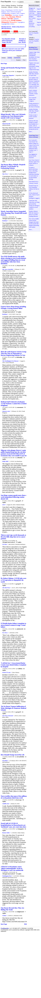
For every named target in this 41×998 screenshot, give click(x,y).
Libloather (20, 457)
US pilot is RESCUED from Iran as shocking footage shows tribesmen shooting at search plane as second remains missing (34, 173)
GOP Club (31, 13)
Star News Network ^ (8, 715)
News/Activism (33, 15)
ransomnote (20, 407)
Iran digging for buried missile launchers (33, 155)
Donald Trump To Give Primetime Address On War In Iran (34, 188)
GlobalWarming (5, 13)
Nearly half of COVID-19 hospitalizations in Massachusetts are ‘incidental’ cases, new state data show (13, 825)
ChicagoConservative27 (8, 218)
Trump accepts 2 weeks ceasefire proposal (33, 116)
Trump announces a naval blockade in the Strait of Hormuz (34, 105)
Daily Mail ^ (5, 461)
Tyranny (21, 15)
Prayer (3, 10)
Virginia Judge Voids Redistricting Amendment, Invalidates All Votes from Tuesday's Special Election (34, 56)
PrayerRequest (9, 10)
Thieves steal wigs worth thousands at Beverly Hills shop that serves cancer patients (13, 536)
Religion (31, 16)
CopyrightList (21, 22)
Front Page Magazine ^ (8, 75)
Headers (18, 60)
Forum (14, 1)
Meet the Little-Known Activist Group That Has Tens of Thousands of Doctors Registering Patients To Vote (13, 353)
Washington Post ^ (7, 876)
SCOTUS (15, 10)
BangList (3, 11)
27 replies (18, 542)
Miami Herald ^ (6, 123)
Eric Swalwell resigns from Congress (32, 99)
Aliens (8, 11)
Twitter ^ (4, 915)
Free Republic (6, 1)
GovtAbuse (15, 15)
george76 (19, 170)
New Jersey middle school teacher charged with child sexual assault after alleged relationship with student (34, 223)
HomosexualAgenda (16, 11)
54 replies (18, 874)
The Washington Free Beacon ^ (10, 361)
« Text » (24, 60)
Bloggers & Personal (32, 9)
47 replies (18, 312)
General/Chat (32, 11)
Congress (22, 13)
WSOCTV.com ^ (6, 672)
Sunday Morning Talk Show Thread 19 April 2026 (33, 73)
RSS (25, 924)
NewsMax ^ (5, 760)
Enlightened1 (20, 911)
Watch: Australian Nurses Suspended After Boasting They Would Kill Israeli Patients (14, 213)
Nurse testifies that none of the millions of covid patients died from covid (14, 797)
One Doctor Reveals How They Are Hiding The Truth (12, 909)
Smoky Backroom (31, 22)
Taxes (17, 13)
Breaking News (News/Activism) (33, 48)
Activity (10, 57)
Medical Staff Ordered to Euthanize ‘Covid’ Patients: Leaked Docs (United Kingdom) (13, 403)
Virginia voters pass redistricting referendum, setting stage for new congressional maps (34, 66)
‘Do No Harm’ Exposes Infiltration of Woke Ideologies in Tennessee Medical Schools (13, 708)
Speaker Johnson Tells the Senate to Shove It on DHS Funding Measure (33, 214)
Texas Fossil (20, 265)
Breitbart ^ (5, 220)
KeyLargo (19, 800)
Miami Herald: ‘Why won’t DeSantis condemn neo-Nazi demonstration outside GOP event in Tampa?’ (13, 116)
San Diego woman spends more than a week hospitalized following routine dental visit (13, 497)
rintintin (19, 120)
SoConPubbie (20, 756)
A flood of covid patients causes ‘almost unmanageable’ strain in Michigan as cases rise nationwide (12, 868)
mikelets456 (20, 629)
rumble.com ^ (6, 803)
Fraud (2, 15)
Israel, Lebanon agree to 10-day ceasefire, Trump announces (33, 93)
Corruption (13, 13)
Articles (4, 58)
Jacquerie (19, 71)
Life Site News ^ (6, 587)
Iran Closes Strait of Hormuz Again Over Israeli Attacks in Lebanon (34, 162)
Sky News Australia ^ (8, 269)
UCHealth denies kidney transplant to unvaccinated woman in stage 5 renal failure (13, 625)
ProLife (21, 10)
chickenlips (19, 357)
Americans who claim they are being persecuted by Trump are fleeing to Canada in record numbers (34, 205)
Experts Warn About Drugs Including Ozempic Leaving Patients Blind (13, 307)
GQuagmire (20, 829)
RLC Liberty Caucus (32, 19)
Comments (17, 57)
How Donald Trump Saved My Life (12, 755)
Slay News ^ (5, 174)
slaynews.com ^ (6, 411)
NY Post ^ (5, 544)
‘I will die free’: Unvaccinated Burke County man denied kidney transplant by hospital (13, 664)
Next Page (4, 63)
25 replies (18, 218)
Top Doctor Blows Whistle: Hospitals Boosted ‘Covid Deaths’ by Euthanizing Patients (13, 166)
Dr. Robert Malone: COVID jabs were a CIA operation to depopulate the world (13, 580)
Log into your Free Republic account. (34, 40)
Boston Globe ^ (6, 832)
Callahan (19, 668)
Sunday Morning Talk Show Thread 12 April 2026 (33, 110)
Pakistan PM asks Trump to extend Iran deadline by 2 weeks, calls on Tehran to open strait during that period (34, 125)
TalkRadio (16, 18)
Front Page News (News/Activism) (33, 136)
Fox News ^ (5, 632)
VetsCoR (31, 25)
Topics (38, 9)
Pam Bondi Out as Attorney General (33, 182)
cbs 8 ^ (4, 504)
